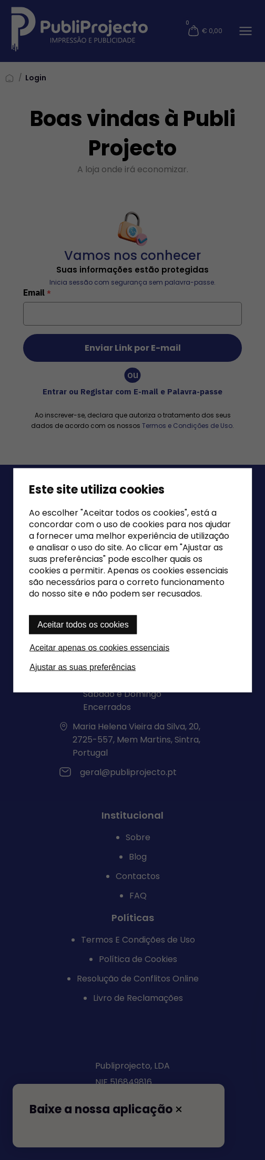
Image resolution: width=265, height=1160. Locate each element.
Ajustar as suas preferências (82, 666)
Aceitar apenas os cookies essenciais (99, 647)
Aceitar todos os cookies (82, 624)
